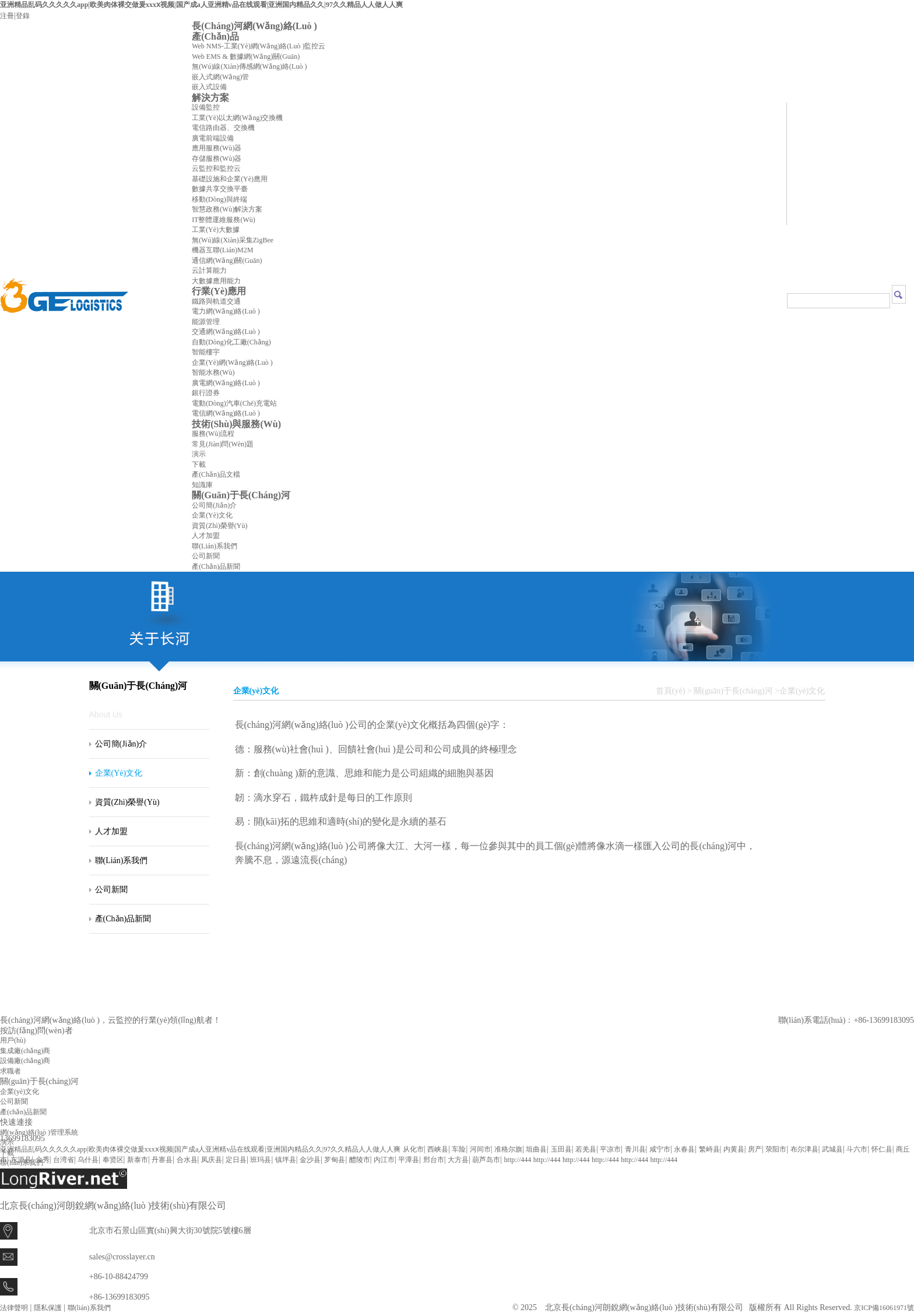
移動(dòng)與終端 (219, 199)
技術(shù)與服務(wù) (236, 424)
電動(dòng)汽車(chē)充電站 (234, 403)
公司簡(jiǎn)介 (214, 505)
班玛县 (260, 1160)
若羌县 (585, 1149)
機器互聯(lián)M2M (222, 250)
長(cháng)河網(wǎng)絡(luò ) (254, 26)
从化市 (413, 1149)
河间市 (480, 1149)
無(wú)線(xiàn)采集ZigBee (232, 240)
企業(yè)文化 (212, 515)
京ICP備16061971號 (884, 1308)
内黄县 (733, 1149)
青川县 (635, 1149)
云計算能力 (209, 270)
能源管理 (206, 322)
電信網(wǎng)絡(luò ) (226, 413)
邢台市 (433, 1160)
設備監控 (206, 107)
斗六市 (856, 1149)
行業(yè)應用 (219, 291)
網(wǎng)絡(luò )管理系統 (39, 1132)
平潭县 (408, 1160)
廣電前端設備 (213, 138)
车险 (459, 1149)
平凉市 (610, 1149)
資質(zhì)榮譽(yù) (219, 526)
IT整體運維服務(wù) (223, 220)
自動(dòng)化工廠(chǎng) (231, 342)
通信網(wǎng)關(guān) (227, 260)
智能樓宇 (206, 352)
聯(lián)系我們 (214, 546)
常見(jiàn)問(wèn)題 (223, 444)
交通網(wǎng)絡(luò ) (226, 332)
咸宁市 (659, 1149)
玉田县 (561, 1149)
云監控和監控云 (216, 168)
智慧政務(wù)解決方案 (227, 209)
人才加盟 (206, 535)
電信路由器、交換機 (223, 128)
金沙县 (310, 1160)
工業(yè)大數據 (216, 230)
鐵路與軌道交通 (216, 301)
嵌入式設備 (209, 87)
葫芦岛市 (486, 1160)
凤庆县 (211, 1160)
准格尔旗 (508, 1149)
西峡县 (437, 1149)
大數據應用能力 (216, 281)
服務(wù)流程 (213, 434)
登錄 (23, 16)
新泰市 (137, 1160)
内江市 (384, 1160)
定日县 (236, 1160)
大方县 (458, 1160)
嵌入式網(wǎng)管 (220, 77)
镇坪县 (285, 1160)
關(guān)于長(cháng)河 (241, 495)
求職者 (10, 1071)
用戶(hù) (13, 1040)
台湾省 (63, 1160)
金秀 (43, 1160)
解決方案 (210, 98)
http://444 (518, 1160)
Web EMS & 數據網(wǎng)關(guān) (246, 56)
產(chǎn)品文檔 (216, 474)
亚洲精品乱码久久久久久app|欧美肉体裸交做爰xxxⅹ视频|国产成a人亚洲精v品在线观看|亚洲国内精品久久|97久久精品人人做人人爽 (201, 5)
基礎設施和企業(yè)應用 (230, 179)
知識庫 (202, 485)
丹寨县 (162, 1160)
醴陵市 (359, 1160)
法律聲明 (14, 1308)
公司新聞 (206, 556)
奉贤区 (113, 1160)
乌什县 (88, 1160)
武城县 (832, 1149)
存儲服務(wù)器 (216, 158)
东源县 (20, 1160)
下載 (199, 464)
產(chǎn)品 (215, 36)
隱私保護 (48, 1308)
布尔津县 (804, 1149)
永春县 (684, 1149)
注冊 (7, 16)
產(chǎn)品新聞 (216, 566)
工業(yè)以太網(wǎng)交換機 (237, 118)
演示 (199, 454)
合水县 (187, 1160)
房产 (755, 1149)
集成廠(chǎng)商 (25, 1051)
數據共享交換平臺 (220, 189)
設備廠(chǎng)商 (25, 1061)
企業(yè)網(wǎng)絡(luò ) (232, 362)
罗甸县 (334, 1160)
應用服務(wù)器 (216, 148)
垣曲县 (536, 1149)
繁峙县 (709, 1149)
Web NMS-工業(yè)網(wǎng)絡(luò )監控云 (258, 46)
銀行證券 (206, 393)
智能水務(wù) (213, 372)
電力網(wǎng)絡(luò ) (226, 311)
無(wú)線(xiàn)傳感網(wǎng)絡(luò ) (249, 66)
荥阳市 (775, 1149)
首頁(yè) (671, 691)
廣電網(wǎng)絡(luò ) (226, 383)
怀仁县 (881, 1149)
